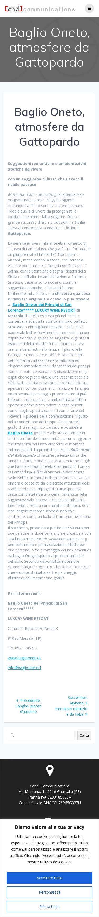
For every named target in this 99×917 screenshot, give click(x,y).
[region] (49, 868)
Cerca (84, 735)
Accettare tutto (50, 877)
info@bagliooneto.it (24, 667)
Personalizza (49, 892)
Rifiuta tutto (49, 906)
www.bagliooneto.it (24, 657)
